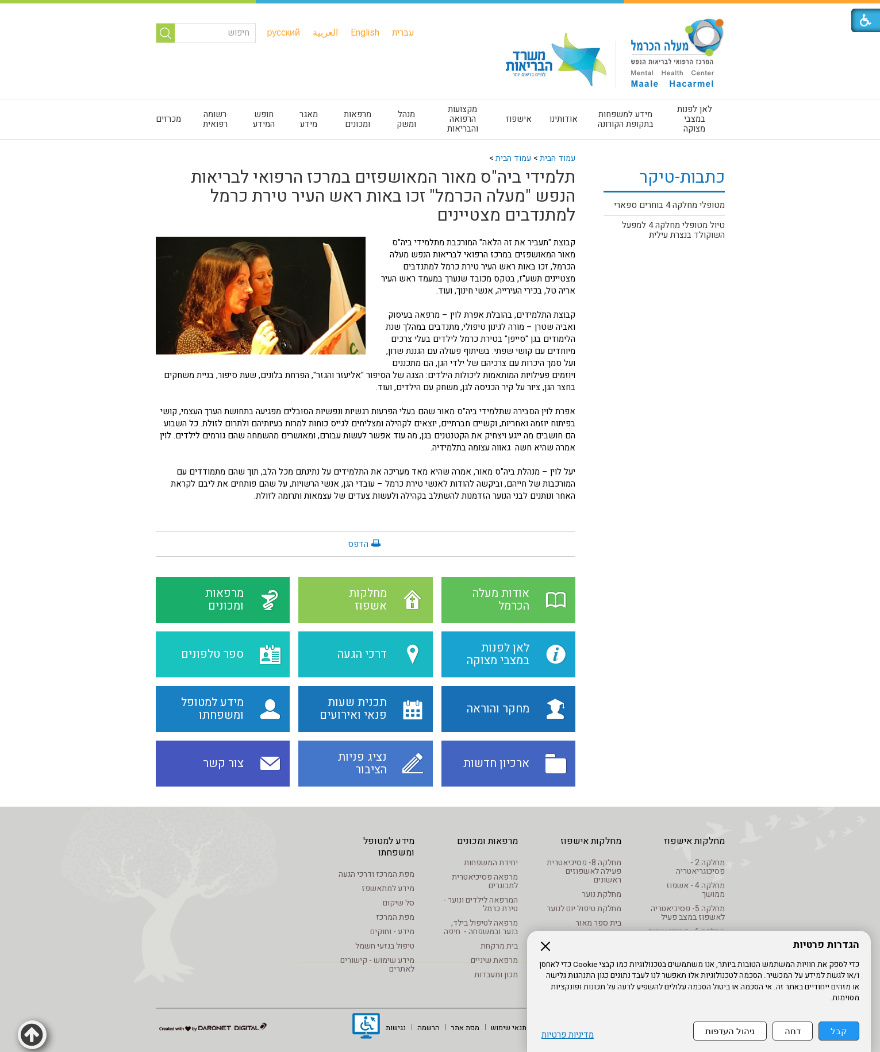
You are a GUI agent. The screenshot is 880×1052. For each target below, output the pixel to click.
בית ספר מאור (598, 923)
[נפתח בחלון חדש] (366, 1027)
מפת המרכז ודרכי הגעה (376, 874)
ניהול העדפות (730, 1031)
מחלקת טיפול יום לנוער (584, 909)
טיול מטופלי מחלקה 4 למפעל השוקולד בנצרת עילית (673, 230)
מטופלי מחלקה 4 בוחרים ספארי (669, 205)
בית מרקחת (499, 946)
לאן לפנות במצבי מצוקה (694, 119)
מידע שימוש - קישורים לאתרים (377, 964)
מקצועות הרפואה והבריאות (462, 119)
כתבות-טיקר (682, 177)
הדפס (358, 544)
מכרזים (168, 119)
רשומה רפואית (215, 119)
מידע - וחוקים (392, 932)
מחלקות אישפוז (694, 841)
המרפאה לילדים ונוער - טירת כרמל (480, 904)
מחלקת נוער (601, 894)
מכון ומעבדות (496, 975)
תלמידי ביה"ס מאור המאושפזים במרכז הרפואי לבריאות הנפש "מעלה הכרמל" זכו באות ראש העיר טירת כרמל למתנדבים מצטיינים (383, 196)
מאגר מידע (308, 119)
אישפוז (519, 119)
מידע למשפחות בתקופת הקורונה (626, 119)
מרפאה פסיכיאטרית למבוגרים (485, 881)
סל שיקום (398, 903)
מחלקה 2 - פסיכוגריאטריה (700, 867)
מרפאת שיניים (494, 960)
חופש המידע (264, 119)
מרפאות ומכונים (357, 119)
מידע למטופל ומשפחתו (388, 847)
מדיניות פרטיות (567, 1035)
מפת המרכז (395, 917)
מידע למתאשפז (388, 889)
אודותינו (563, 119)
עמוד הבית (557, 158)
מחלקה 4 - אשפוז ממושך (695, 890)
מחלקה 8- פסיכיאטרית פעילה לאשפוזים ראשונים (584, 871)
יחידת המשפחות (491, 863)
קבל (839, 1031)
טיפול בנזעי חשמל (384, 946)
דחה (793, 1031)
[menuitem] (403, 32)
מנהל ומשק (406, 119)
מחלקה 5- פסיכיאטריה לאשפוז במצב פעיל (688, 913)
